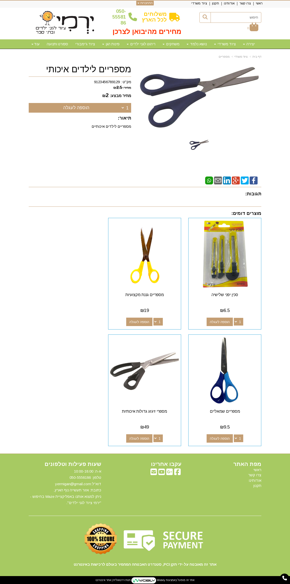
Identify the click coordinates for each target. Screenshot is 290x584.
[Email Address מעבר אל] (153, 472)
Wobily (160, 579)
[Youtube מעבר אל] (161, 472)
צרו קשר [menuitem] (245, 3)
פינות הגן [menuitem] (111, 44)
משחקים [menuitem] (171, 44)
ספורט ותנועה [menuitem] (57, 44)
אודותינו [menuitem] (229, 3)
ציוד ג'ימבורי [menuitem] (85, 44)
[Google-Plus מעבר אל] (169, 472)
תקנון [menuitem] (215, 3)
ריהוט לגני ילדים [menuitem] (141, 44)
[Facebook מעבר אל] (177, 472)
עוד (35, 44)
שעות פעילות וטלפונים (73, 463)
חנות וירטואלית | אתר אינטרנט (113, 579)
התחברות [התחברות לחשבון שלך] (145, 3)
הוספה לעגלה (76, 107)
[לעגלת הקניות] (252, 28)
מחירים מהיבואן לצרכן (147, 31)
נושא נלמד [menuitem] (197, 44)
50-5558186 (119, 16)
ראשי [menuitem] (259, 3)
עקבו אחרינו (166, 463)
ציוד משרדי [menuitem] (199, 3)
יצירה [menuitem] (249, 44)
